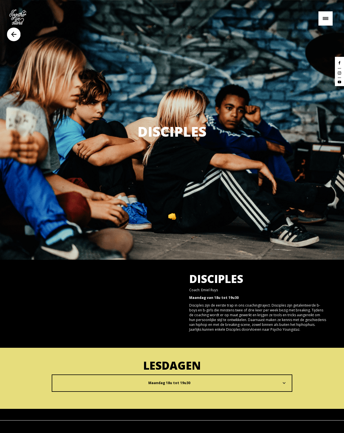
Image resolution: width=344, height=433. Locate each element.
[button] (172, 383)
